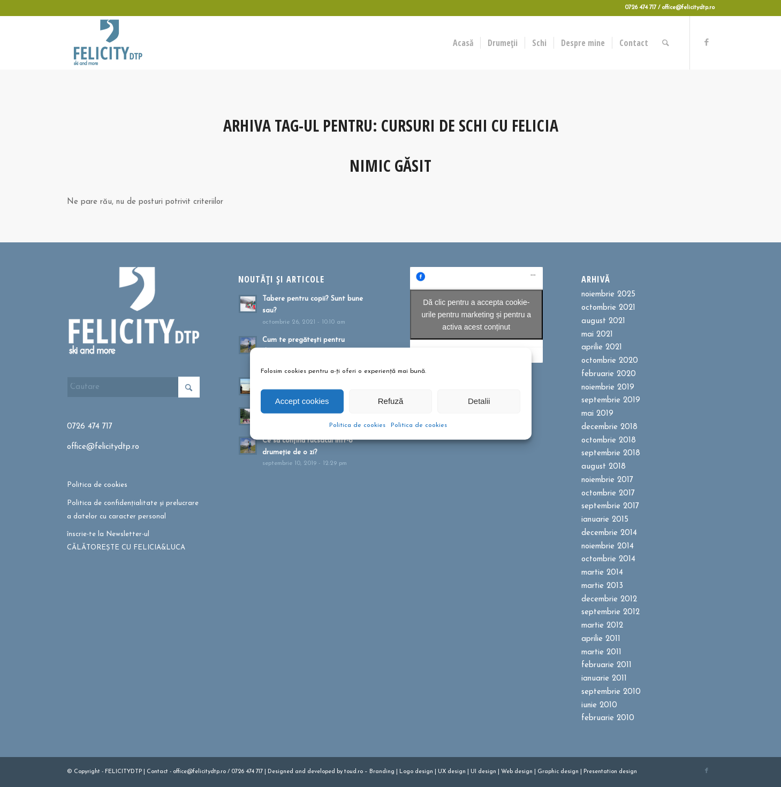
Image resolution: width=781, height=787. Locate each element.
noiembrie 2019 (607, 388)
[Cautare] (665, 43)
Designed (280, 772)
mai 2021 (597, 335)
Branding (382, 772)
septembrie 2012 (610, 612)
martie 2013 (602, 586)
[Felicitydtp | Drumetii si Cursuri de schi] (107, 43)
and (300, 772)
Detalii (479, 401)
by (340, 772)
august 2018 (603, 467)
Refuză (391, 401)
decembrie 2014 (609, 533)
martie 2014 (602, 573)
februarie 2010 (607, 718)
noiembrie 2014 (607, 547)
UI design (483, 772)
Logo (406, 772)
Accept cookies (302, 401)
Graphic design (558, 772)
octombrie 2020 (609, 361)
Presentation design (610, 772)
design (424, 772)
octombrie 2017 (608, 494)
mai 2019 (597, 414)
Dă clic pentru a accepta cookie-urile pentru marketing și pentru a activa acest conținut (476, 314)
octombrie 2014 (608, 559)
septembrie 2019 (610, 400)
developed (321, 772)
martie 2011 (601, 652)
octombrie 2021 (608, 308)
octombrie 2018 (608, 441)
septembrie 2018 (610, 453)
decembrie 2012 (609, 599)
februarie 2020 (608, 374)
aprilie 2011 (600, 639)
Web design (517, 772)
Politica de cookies (357, 425)
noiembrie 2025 (608, 295)
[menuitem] (463, 43)
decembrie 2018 (609, 427)
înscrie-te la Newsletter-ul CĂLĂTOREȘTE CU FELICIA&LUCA (126, 541)
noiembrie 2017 (607, 480)
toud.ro (353, 772)
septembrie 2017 (610, 506)
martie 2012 (602, 626)
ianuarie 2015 (604, 520)
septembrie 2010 (611, 692)
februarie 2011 (606, 665)
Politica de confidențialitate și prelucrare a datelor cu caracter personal (133, 510)
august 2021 (603, 321)
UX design (452, 772)
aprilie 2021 (601, 347)
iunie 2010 (599, 705)
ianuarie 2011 (604, 679)
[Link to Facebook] (707, 42)
